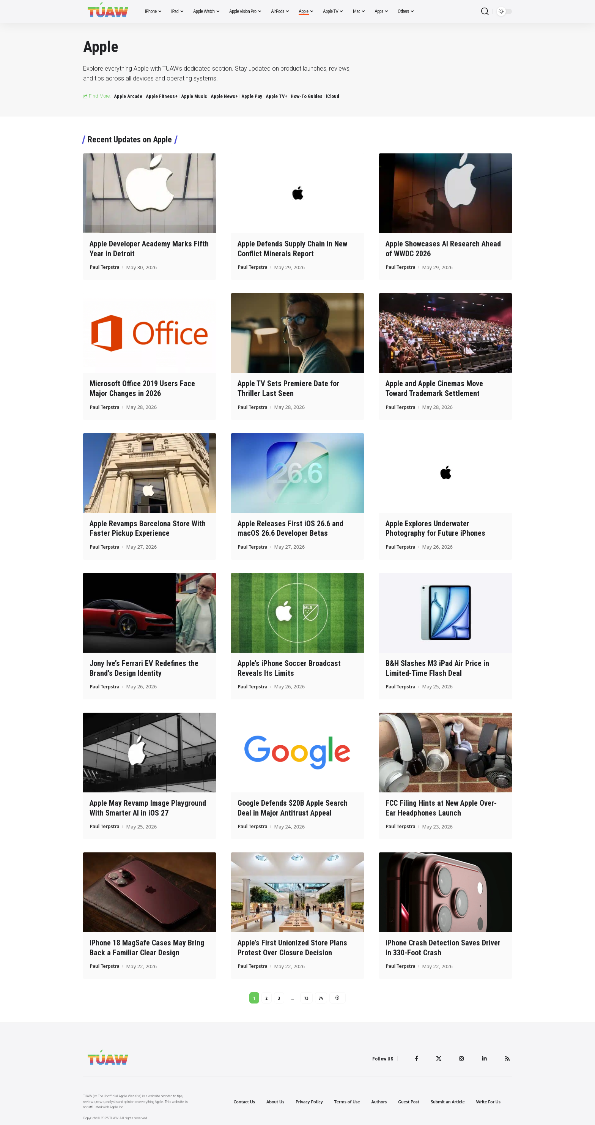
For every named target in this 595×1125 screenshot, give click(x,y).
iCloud (332, 96)
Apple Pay (251, 96)
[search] (485, 11)
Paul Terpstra (105, 266)
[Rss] (507, 1057)
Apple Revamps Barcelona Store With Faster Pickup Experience (148, 527)
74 (321, 995)
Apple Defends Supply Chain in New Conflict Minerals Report (292, 248)
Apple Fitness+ (162, 96)
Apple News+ (224, 96)
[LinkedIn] (483, 1057)
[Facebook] (414, 1057)
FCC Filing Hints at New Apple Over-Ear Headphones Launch (441, 805)
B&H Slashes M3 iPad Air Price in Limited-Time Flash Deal (437, 666)
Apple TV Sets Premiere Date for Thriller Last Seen (288, 388)
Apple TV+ (276, 96)
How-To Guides (307, 96)
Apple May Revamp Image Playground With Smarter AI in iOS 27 (148, 805)
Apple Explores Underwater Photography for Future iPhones (435, 527)
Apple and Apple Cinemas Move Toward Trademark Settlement (434, 388)
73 (306, 995)
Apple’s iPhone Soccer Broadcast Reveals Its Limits (289, 666)
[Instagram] (460, 1057)
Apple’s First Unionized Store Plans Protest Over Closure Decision (292, 944)
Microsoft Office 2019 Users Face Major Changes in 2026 (142, 388)
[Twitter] (437, 1057)
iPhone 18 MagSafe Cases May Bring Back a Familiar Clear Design (147, 944)
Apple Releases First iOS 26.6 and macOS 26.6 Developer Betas (290, 527)
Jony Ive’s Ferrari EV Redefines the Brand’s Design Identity (144, 666)
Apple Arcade (128, 96)
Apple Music (194, 96)
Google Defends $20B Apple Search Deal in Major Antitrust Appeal (293, 805)
